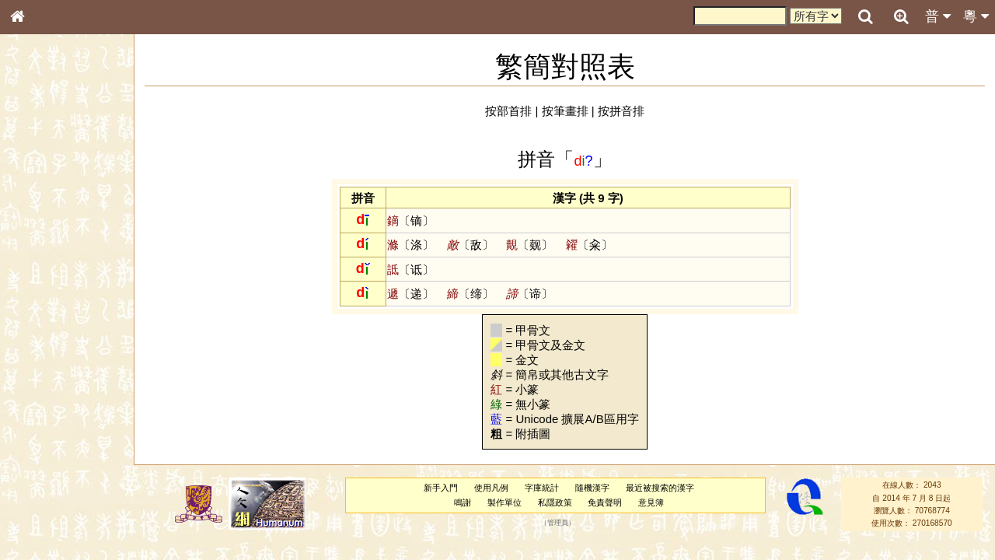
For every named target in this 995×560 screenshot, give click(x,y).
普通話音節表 (47, 431)
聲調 (74, 416)
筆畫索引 (38, 223)
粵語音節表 (42, 309)
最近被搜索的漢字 (660, 487)
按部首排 (508, 110)
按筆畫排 (565, 110)
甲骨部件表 (42, 238)
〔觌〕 (529, 244)
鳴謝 (462, 502)
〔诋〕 (410, 269)
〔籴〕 (589, 244)
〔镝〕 (410, 220)
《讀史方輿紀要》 (56, 503)
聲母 (31, 416)
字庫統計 (542, 487)
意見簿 (651, 502)
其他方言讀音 (47, 446)
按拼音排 (621, 110)
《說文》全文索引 (56, 488)
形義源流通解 (47, 268)
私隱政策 (555, 502)
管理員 (557, 523)
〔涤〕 (410, 244)
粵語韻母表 (42, 339)
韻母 (53, 416)
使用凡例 (491, 487)
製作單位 (504, 502)
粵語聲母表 (42, 324)
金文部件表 (42, 253)
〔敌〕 (470, 244)
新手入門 (441, 487)
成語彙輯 (38, 518)
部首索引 (38, 208)
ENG (68, 171)
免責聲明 (605, 502)
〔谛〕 (529, 293)
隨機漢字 (592, 487)
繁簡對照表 (42, 532)
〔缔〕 (470, 293)
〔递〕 (410, 293)
